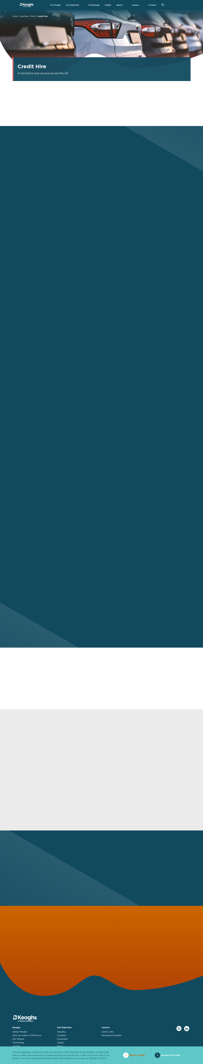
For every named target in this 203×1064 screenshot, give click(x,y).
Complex (61, 1035)
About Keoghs (19, 1032)
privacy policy (97, 1058)
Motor (33, 16)
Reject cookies (137, 1055)
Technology (18, 1042)
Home (15, 16)
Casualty (61, 1032)
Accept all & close (170, 1055)
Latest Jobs (108, 1032)
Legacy (60, 1042)
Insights (16, 1046)
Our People (18, 1039)
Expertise (24, 16)
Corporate (62, 1039)
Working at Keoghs (111, 1035)
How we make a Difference (26, 1035)
